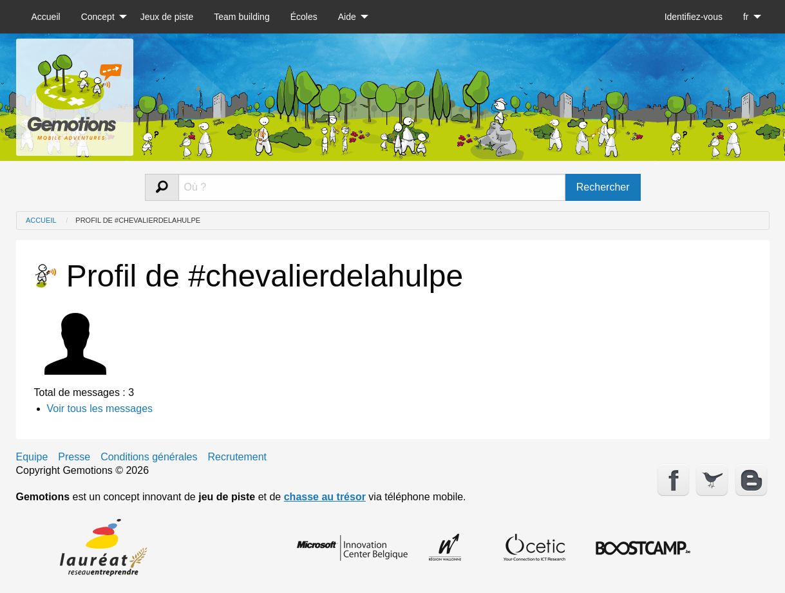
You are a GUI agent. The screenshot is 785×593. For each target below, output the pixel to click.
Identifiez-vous (694, 17)
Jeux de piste (167, 17)
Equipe (32, 457)
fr (746, 17)
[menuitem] (46, 16)
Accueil (46, 17)
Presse (74, 457)
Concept (98, 17)
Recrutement (237, 457)
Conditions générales (148, 457)
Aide (347, 17)
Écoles (303, 17)
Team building (241, 17)
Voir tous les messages (100, 408)
